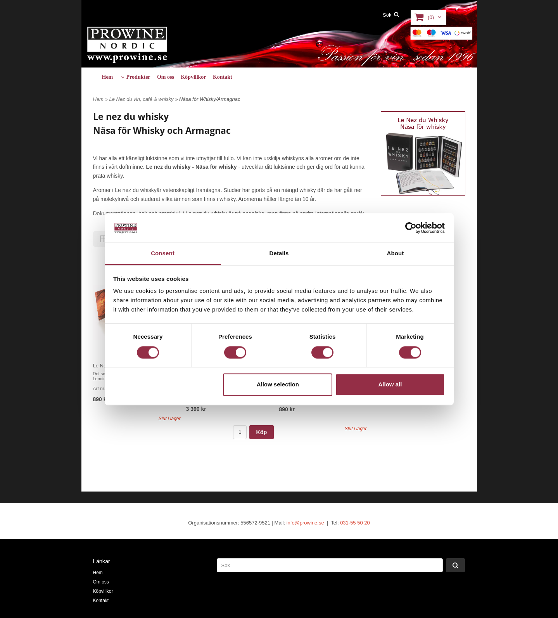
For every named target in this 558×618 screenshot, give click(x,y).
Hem (107, 77)
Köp (261, 432)
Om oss (165, 77)
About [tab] (395, 253)
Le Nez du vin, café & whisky (142, 99)
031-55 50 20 (355, 523)
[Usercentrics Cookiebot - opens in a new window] (411, 228)
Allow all (390, 384)
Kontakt (222, 77)
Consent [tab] (162, 253)
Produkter (138, 77)
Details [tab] (279, 253)
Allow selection (278, 384)
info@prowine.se (305, 523)
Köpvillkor (193, 77)
